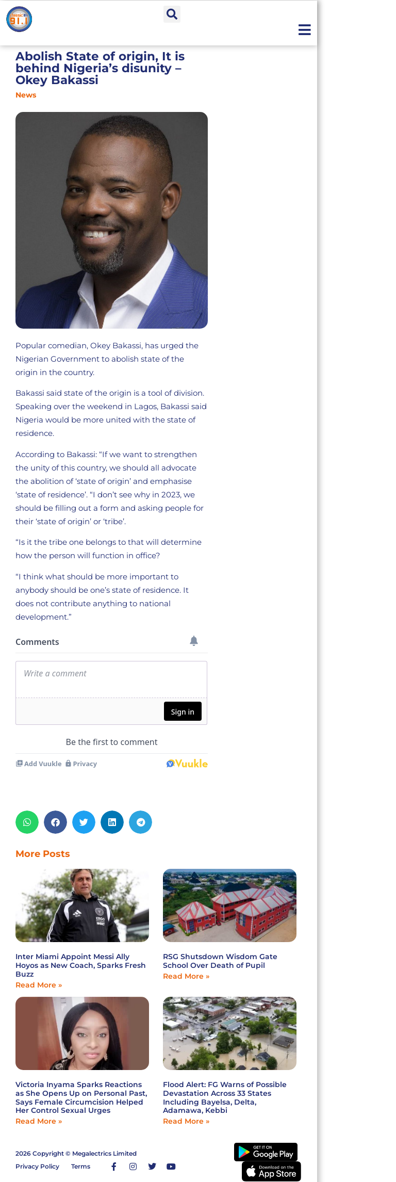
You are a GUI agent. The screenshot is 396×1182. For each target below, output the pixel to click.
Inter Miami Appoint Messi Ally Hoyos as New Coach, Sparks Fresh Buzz (80, 965)
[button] (171, 14)
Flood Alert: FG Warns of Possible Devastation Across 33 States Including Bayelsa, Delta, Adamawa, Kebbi (225, 1097)
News (25, 95)
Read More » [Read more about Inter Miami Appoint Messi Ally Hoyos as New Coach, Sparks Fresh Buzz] (38, 985)
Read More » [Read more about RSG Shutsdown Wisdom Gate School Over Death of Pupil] (186, 976)
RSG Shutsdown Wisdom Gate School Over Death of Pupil (220, 961)
